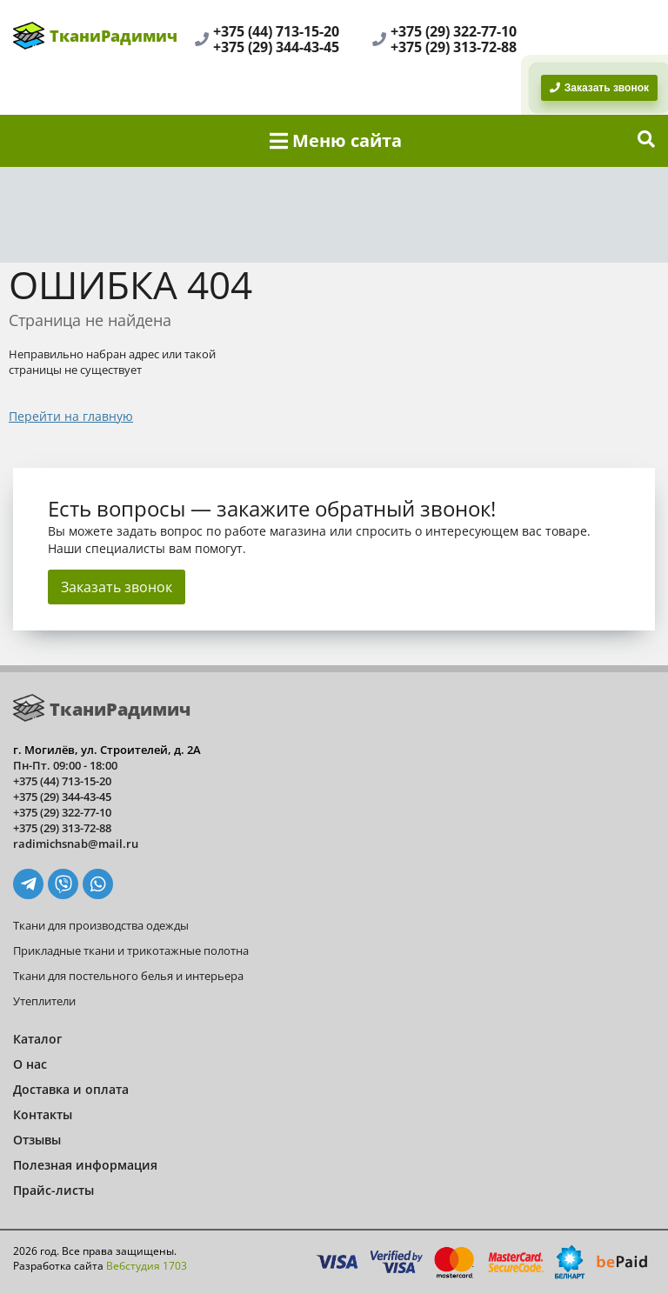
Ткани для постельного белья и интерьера (128, 976)
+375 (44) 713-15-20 (276, 31)
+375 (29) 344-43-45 (276, 47)
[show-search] (646, 141)
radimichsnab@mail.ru (75, 843)
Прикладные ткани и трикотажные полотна (131, 950)
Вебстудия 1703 (146, 1265)
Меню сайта (336, 140)
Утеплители (44, 1001)
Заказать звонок (116, 587)
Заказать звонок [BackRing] (599, 88)
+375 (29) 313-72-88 (454, 47)
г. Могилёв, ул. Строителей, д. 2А (107, 749)
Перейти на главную (71, 416)
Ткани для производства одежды (101, 925)
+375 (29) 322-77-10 (454, 31)
